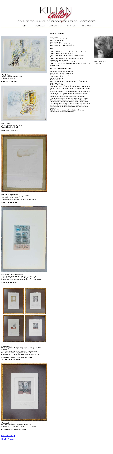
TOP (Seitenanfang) (8, 436)
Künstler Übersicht (7, 439)
